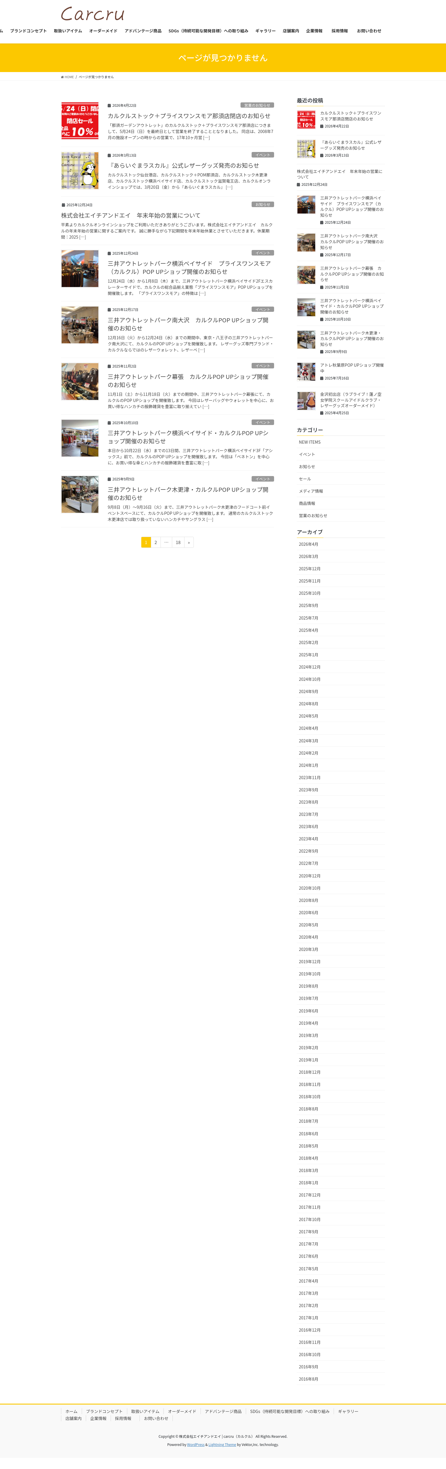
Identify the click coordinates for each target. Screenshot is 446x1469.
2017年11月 (310, 1217)
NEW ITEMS (309, 451)
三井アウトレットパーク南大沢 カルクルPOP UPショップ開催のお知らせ (188, 329)
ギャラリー (348, 1421)
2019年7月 (308, 1008)
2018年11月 (310, 1094)
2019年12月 (310, 971)
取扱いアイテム (145, 1421)
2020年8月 (308, 910)
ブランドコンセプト (104, 1421)
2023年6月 (308, 836)
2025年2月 (308, 652)
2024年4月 (308, 738)
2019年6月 (308, 1020)
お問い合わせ (156, 1428)
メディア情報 (311, 500)
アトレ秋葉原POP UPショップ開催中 (352, 376)
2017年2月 (308, 1315)
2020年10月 (310, 897)
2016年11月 (310, 1352)
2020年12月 (310, 885)
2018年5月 (308, 1155)
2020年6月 (308, 922)
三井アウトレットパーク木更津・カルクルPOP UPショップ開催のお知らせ (188, 501)
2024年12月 (310, 676)
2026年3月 (308, 566)
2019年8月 (308, 996)
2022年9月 (308, 861)
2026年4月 (308, 554)
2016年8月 (308, 1389)
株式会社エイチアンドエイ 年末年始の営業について (131, 218)
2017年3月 (308, 1303)
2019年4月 (308, 1033)
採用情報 (125, 1428)
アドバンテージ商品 (223, 1421)
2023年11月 (310, 787)
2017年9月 (308, 1241)
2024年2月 (308, 762)
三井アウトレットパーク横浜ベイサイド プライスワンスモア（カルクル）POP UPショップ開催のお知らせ (189, 271)
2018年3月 (308, 1180)
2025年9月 (308, 615)
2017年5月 (308, 1278)
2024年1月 (308, 775)
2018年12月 (310, 1082)
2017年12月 (310, 1204)
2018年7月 (308, 1131)
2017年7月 (308, 1254)
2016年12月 (310, 1339)
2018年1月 (308, 1192)
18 (178, 551)
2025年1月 (308, 664)
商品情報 (307, 513)
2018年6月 (308, 1143)
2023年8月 (308, 811)
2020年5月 (308, 934)
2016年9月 (308, 1376)
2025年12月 (310, 578)
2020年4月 (308, 946)
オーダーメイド (182, 1421)
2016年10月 (310, 1364)
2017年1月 (308, 1327)
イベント (262, 157)
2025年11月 (310, 590)
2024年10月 (310, 689)
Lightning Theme (222, 1454)
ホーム (71, 1421)
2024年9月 (308, 701)
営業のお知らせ (257, 107)
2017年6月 (308, 1266)
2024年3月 (308, 750)
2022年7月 (308, 873)
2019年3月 (308, 1045)
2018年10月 (310, 1106)
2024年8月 (308, 713)
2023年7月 (308, 824)
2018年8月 (308, 1119)
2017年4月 (308, 1290)
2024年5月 (308, 726)
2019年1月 (308, 1069)
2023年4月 (308, 848)
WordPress (196, 1454)
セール (305, 488)
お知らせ (262, 206)
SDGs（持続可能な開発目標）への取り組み (290, 1421)
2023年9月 (308, 799)
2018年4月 (308, 1168)
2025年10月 (310, 603)
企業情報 (98, 1428)
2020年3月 (308, 959)
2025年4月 (308, 640)
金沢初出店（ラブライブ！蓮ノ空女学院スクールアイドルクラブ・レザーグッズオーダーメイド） (350, 409)
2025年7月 (308, 627)
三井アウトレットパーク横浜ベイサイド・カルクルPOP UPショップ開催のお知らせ (188, 444)
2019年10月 (310, 983)
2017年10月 (310, 1229)
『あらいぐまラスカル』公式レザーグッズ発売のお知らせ (183, 168)
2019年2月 (308, 1057)
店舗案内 (73, 1428)
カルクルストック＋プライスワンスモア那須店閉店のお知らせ (189, 118)
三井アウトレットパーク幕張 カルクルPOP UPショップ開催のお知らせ (188, 386)
